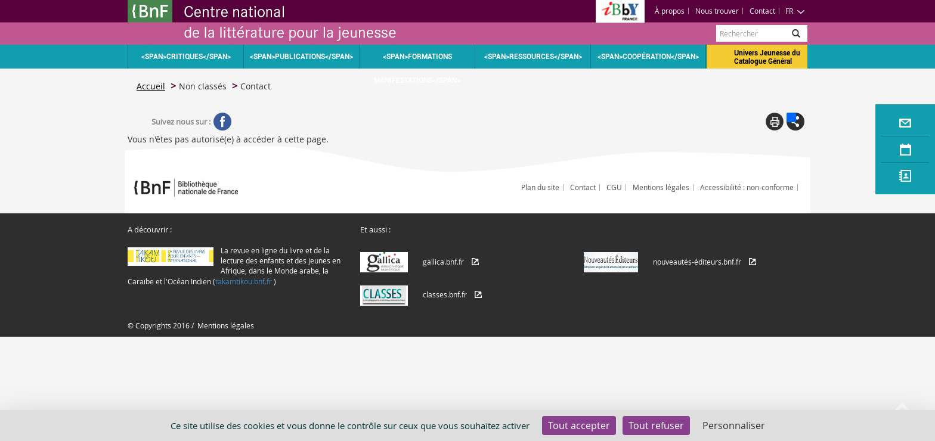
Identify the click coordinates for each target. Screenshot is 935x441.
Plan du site (540, 187)
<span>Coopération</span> (648, 56)
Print (775, 122)
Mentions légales (661, 187)
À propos (670, 10)
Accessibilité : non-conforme (747, 187)
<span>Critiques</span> (186, 56)
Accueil (151, 86)
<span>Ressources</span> (533, 56)
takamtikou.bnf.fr (243, 281)
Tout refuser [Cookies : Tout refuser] (656, 425)
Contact (762, 10)
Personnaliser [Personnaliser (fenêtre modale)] (733, 425)
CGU (614, 187)
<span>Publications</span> (301, 56)
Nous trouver (717, 10)
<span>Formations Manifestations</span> (417, 60)
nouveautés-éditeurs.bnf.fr (697, 261)
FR (795, 10)
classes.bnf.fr (445, 294)
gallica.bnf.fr (443, 261)
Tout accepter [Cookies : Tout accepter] (579, 425)
